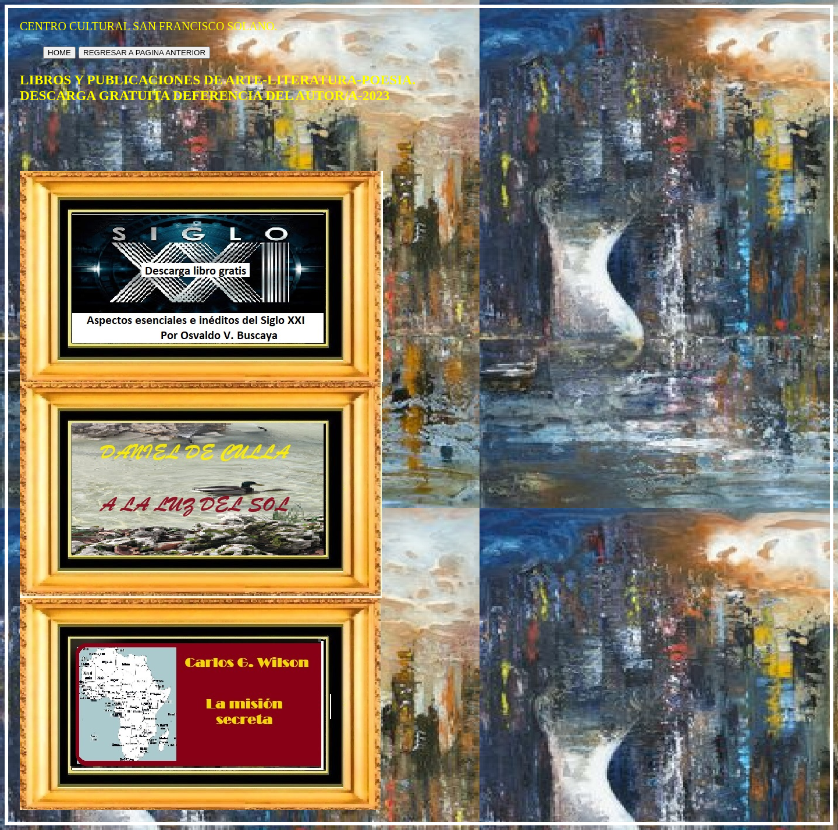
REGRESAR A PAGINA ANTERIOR (144, 52)
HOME (59, 52)
